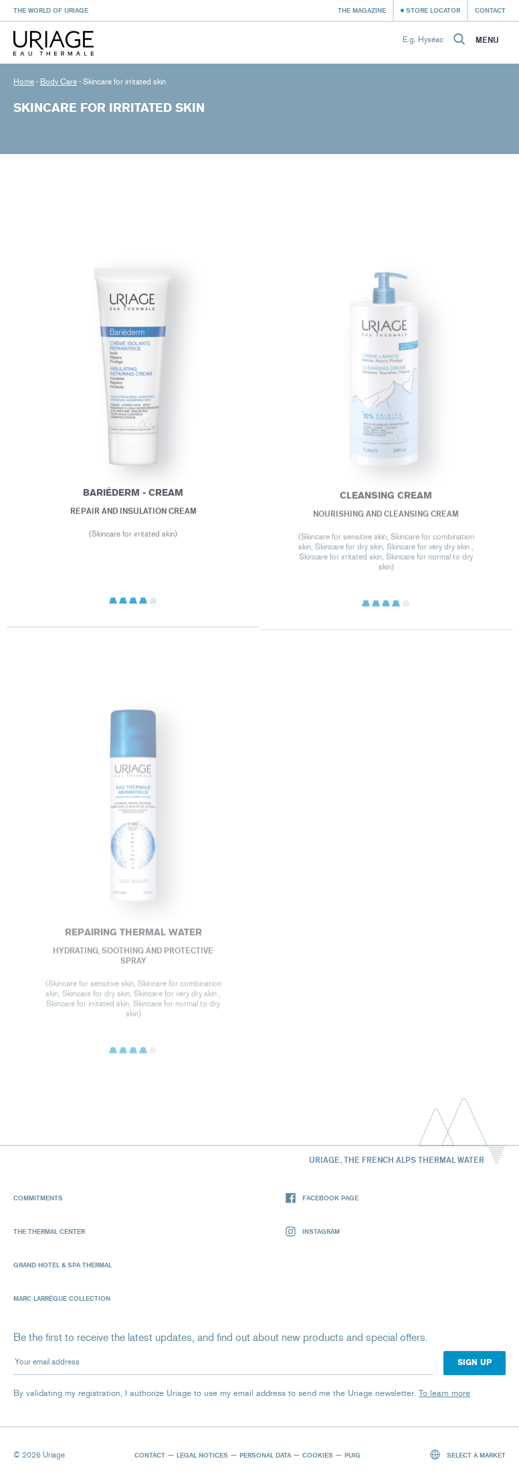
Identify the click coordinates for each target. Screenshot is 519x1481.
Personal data (265, 1455)
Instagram (313, 1231)
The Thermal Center (49, 1231)
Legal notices (202, 1455)
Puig (352, 1455)
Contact (490, 10)
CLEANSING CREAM (386, 498)
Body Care (58, 81)
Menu (487, 40)
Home (23, 81)
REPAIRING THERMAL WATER (132, 935)
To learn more (444, 1393)
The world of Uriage (50, 10)
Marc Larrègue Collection (61, 1298)
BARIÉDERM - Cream (133, 495)
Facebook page (322, 1198)
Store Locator (433, 10)
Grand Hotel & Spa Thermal (62, 1265)
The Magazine (362, 10)
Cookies (317, 1455)
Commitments (38, 1198)
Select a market (468, 1455)
